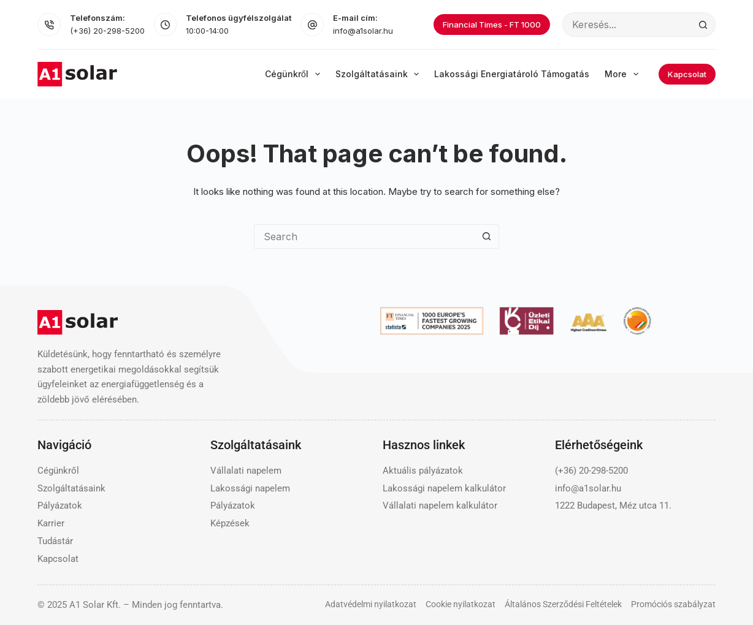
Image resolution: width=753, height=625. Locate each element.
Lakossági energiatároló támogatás (511, 74)
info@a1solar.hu (363, 31)
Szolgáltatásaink (379, 74)
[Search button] (703, 24)
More (624, 74)
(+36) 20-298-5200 (107, 31)
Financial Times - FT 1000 (492, 24)
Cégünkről (295, 74)
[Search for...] (626, 24)
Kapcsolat (687, 74)
